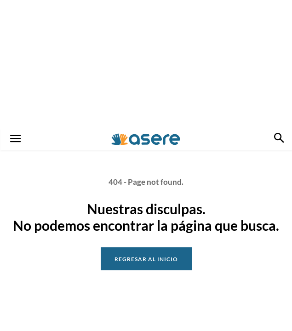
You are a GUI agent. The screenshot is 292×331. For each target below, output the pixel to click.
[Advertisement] (146, 64)
